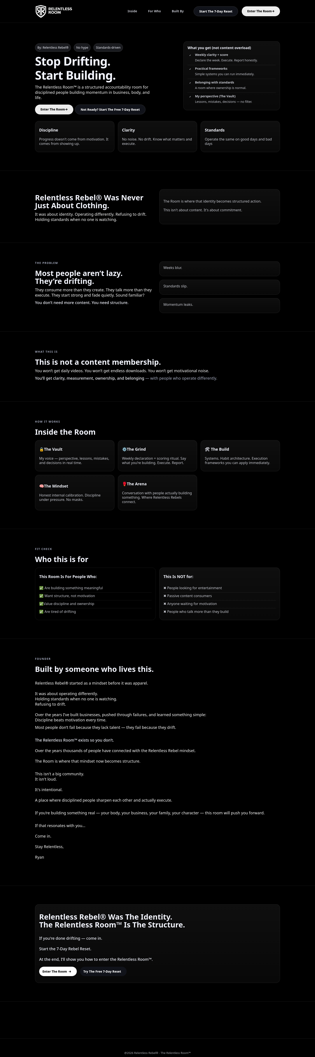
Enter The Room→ (261, 11)
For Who (154, 11)
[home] (53, 11)
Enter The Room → (56, 971)
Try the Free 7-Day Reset (102, 971)
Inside (132, 11)
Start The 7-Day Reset (215, 11)
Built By (178, 11)
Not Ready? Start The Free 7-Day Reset (110, 109)
